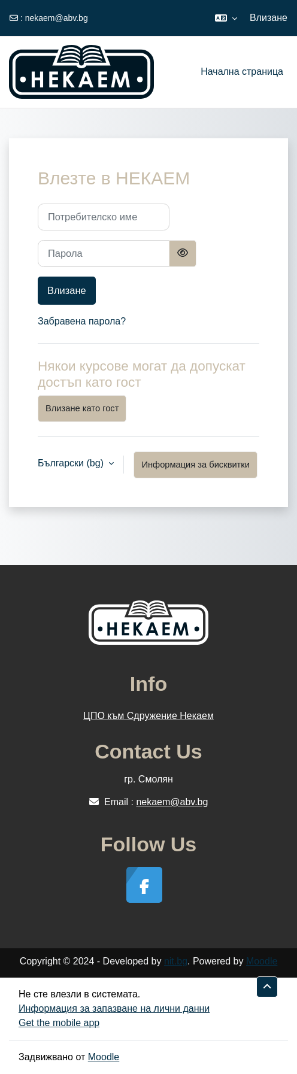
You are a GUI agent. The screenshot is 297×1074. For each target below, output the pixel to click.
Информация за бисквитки (195, 464)
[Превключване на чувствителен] (182, 253)
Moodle (261, 961)
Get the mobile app (59, 1023)
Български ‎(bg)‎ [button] (72, 463)
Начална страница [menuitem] (242, 71)
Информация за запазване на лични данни (114, 1008)
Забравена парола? (82, 321)
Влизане (268, 18)
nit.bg (175, 961)
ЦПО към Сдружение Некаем (148, 716)
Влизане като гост (82, 408)
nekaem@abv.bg (56, 18)
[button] (226, 18)
